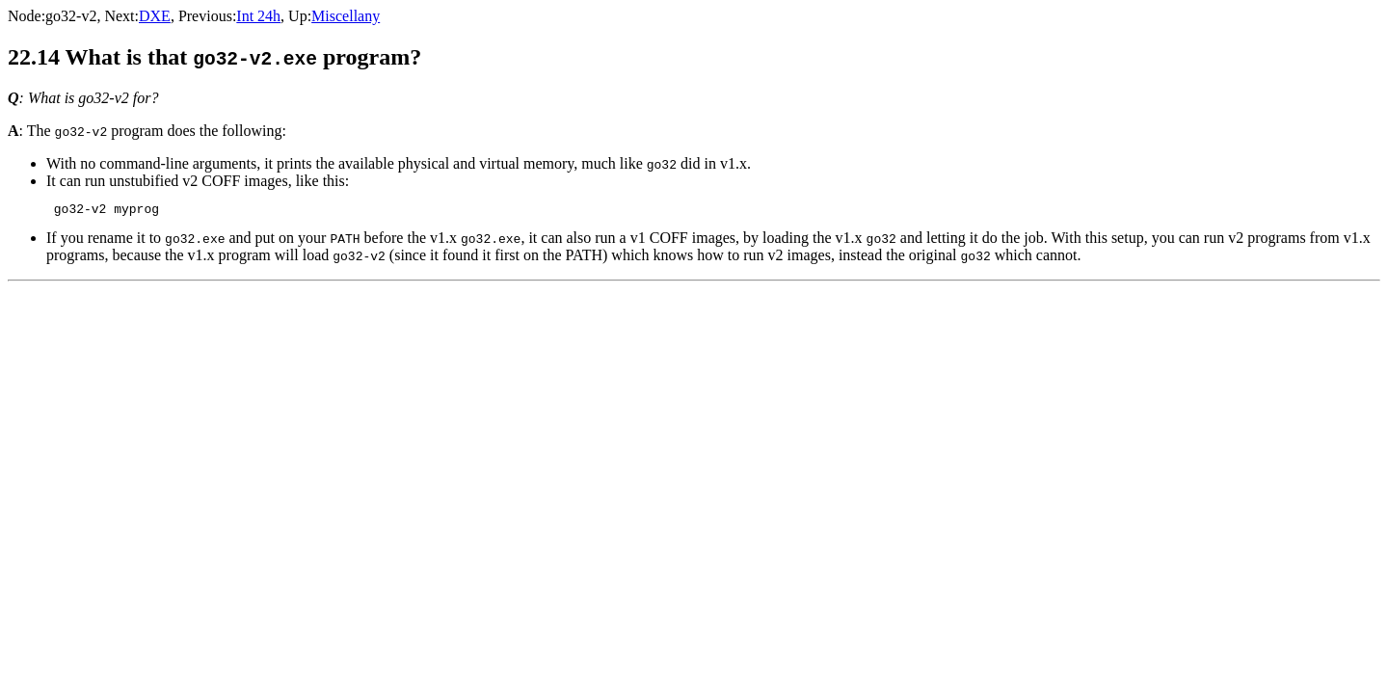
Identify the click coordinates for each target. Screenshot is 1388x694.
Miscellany (345, 16)
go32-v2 (70, 16)
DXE (155, 16)
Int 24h (258, 16)
